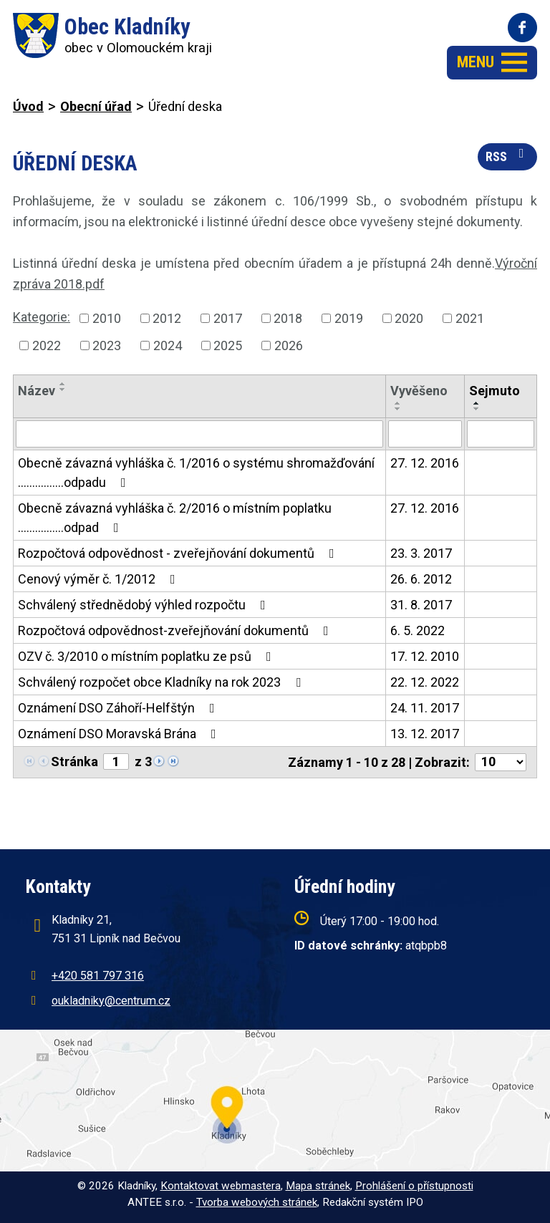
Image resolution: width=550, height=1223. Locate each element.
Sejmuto (494, 390)
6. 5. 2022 (417, 630)
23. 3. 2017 (421, 553)
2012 (167, 318)
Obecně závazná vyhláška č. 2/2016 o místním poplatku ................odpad (175, 518)
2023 (106, 345)
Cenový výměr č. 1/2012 (99, 578)
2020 (409, 318)
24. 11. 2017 (424, 707)
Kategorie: (41, 316)
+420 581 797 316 (98, 975)
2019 (348, 318)
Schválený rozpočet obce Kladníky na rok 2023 (162, 682)
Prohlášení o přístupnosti (414, 1185)
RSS (508, 155)
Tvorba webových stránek (256, 1202)
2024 (167, 345)
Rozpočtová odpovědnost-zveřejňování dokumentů (176, 630)
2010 (106, 318)
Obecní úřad (96, 106)
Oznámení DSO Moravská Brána (120, 733)
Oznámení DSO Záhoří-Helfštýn (119, 707)
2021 (469, 318)
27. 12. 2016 (424, 462)
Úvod (28, 106)
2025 (227, 345)
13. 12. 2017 (424, 733)
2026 (288, 345)
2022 (46, 345)
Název (36, 390)
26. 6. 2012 (421, 578)
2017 (227, 318)
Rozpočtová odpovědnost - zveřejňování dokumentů (179, 553)
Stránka (74, 761)
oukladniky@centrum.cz (111, 1000)
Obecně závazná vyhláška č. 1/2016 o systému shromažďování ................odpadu (196, 472)
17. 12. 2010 (424, 656)
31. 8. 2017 (421, 604)
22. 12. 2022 (424, 682)
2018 (288, 318)
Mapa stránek (318, 1185)
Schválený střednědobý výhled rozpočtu (144, 604)
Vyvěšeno (419, 390)
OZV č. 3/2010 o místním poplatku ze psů (147, 656)
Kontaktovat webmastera (220, 1185)
